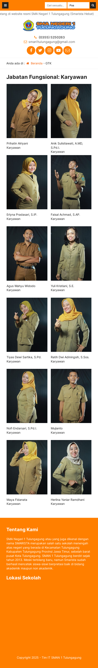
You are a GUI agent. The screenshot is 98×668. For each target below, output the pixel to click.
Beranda (34, 63)
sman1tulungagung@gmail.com (51, 42)
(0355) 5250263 (52, 37)
